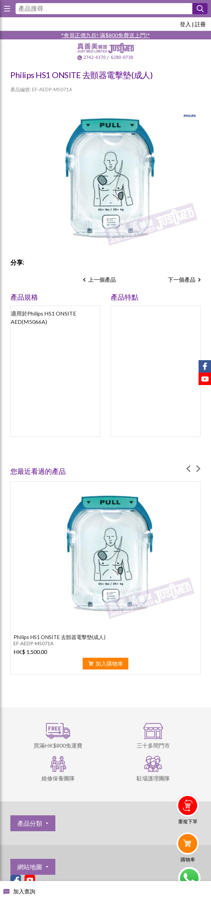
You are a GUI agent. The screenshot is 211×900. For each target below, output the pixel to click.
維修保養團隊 (58, 778)
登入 (185, 24)
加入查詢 (24, 891)
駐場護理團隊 (153, 778)
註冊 (200, 24)
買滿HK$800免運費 (58, 745)
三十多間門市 (153, 745)
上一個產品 (102, 279)
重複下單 (188, 821)
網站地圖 (29, 867)
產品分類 (29, 823)
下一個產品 (181, 279)
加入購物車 (109, 663)
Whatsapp (189, 878)
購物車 (188, 859)
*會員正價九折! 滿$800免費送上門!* (105, 35)
